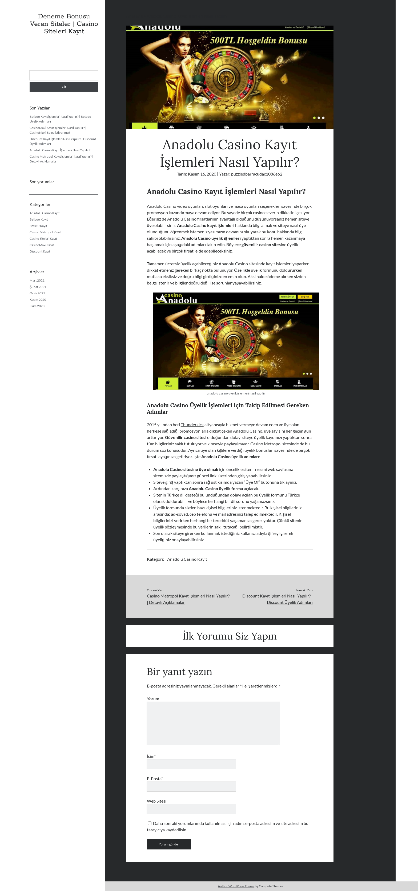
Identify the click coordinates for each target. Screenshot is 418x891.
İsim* (151, 756)
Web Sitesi (156, 800)
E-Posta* (155, 778)
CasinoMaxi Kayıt (42, 245)
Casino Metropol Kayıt (45, 232)
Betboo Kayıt (39, 219)
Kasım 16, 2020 (202, 173)
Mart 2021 (37, 280)
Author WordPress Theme (236, 886)
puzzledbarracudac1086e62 (256, 173)
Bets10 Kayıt (38, 226)
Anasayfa (134, 15)
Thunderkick (192, 424)
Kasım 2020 (38, 300)
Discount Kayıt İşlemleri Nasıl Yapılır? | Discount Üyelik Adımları (277, 599)
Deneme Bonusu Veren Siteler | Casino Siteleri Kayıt (64, 24)
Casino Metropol (266, 443)
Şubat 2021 (38, 287)
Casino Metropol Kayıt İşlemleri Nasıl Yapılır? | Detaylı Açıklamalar (188, 599)
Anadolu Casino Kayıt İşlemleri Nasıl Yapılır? (60, 150)
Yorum (153, 698)
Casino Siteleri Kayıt (43, 239)
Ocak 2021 (37, 293)
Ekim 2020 (37, 306)
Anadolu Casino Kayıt (44, 213)
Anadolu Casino (161, 206)
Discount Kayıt (40, 251)
